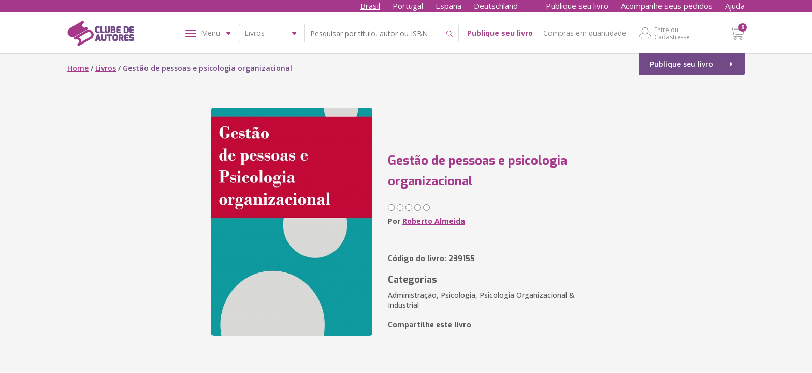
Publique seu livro (577, 6)
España (448, 6)
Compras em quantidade (584, 33)
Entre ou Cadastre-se (672, 33)
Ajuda (735, 6)
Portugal (408, 6)
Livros (105, 68)
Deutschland (496, 6)
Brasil (370, 6)
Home (78, 68)
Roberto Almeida (433, 221)
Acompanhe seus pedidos (667, 6)
